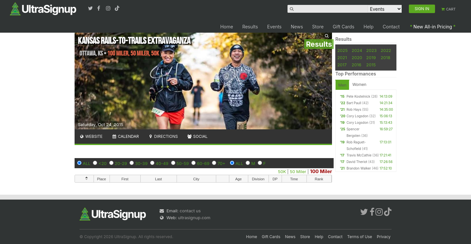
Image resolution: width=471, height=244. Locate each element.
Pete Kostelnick (358, 96)
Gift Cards (343, 26)
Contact (391, 26)
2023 (371, 50)
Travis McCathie (358, 155)
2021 (342, 57)
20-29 (121, 163)
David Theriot (356, 162)
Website (91, 136)
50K (282, 171)
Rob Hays (353, 109)
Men (342, 85)
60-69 (203, 163)
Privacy (384, 236)
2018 (385, 57)
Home (226, 26)
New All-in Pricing (432, 26)
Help (369, 26)
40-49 (162, 163)
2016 (356, 64)
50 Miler (298, 171)
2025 (342, 50)
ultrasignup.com (194, 217)
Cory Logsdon (357, 116)
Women (359, 84)
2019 (371, 57)
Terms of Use (359, 236)
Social (197, 136)
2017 (342, 64)
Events (274, 26)
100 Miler (321, 171)
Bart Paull (353, 103)
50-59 (183, 163)
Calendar (125, 136)
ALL (87, 163)
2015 (371, 64)
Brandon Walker (358, 168)
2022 (386, 50)
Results (250, 26)
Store (317, 26)
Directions (163, 136)
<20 (102, 163)
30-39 (141, 163)
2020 (357, 57)
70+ (221, 163)
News (297, 26)
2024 (357, 50)
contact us (190, 210)
